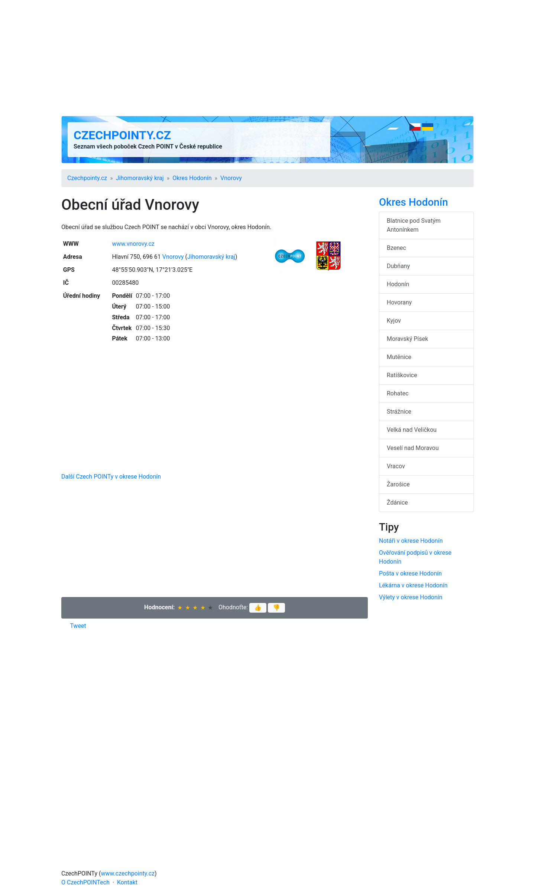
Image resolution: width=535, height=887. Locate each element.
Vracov (396, 466)
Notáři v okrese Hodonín (411, 540)
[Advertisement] (267, 58)
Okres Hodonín (191, 178)
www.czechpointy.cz (128, 873)
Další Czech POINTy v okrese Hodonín (111, 476)
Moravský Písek (407, 338)
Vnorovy (231, 178)
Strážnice (399, 411)
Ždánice (397, 502)
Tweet (78, 625)
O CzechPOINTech (85, 882)
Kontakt (127, 882)
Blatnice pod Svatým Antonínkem (414, 225)
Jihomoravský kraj (140, 178)
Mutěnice (399, 357)
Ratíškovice (402, 375)
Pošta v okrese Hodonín (410, 573)
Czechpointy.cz (122, 135)
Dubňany (398, 266)
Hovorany (399, 302)
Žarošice (398, 484)
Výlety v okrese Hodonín (410, 597)
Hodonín (398, 284)
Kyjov (394, 320)
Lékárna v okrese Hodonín (413, 585)
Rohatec (398, 393)
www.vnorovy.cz (133, 243)
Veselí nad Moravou (413, 447)
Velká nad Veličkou (412, 429)
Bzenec (396, 247)
